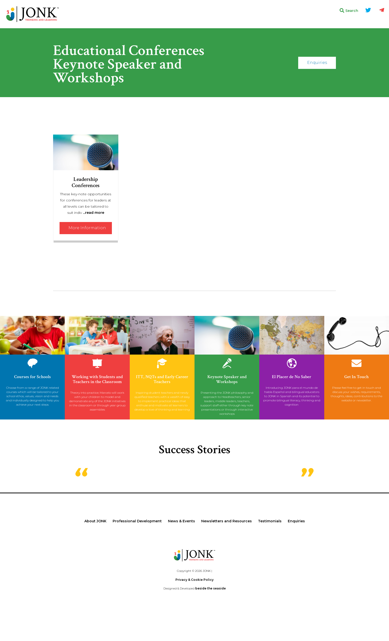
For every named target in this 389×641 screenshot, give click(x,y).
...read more (93, 212)
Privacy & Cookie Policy (194, 580)
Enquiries (317, 62)
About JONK (95, 521)
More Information (87, 227)
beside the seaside (210, 588)
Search (349, 10)
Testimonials (270, 521)
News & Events (181, 521)
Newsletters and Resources (226, 521)
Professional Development (137, 521)
